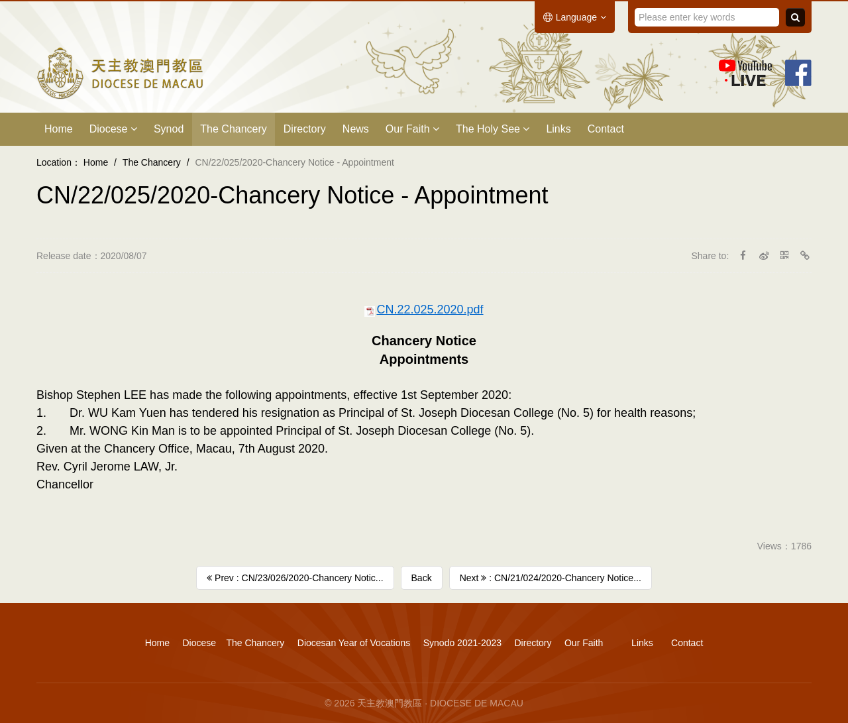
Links (558, 129)
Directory (305, 129)
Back (421, 578)
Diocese (113, 129)
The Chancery (233, 129)
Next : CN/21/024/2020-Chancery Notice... (550, 578)
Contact (606, 129)
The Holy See (492, 129)
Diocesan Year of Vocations (353, 643)
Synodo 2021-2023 (462, 643)
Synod (169, 129)
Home (58, 129)
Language (574, 17)
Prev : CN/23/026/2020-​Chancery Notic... (295, 578)
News (356, 129)
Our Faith (412, 129)
